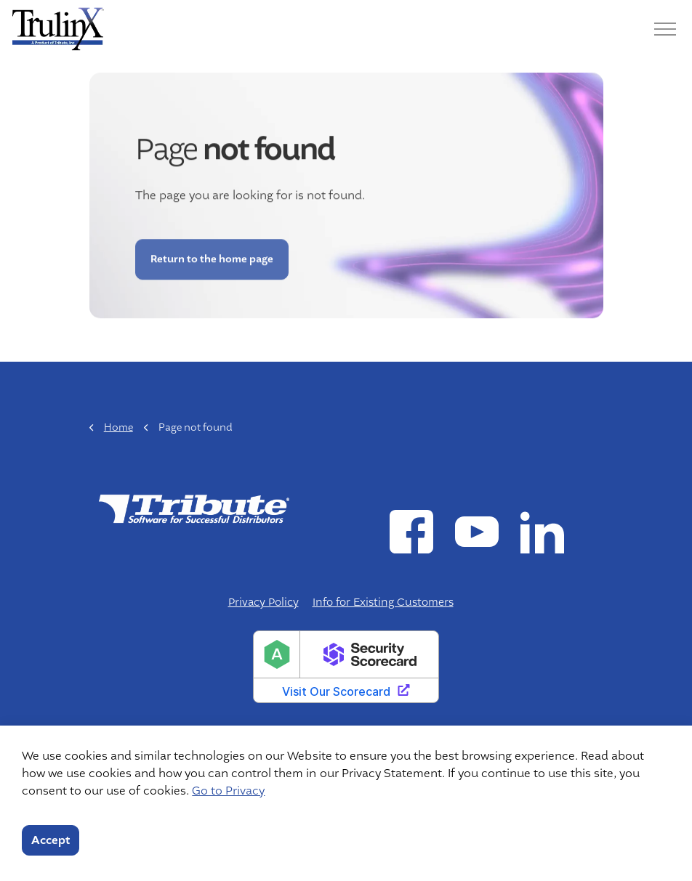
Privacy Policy (263, 602)
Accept (51, 840)
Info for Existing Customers (383, 602)
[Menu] (665, 29)
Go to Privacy (228, 791)
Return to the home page (211, 250)
